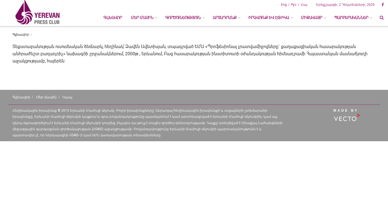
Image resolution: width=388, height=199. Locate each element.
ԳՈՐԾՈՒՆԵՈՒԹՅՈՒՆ (183, 17)
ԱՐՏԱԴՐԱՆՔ (225, 17)
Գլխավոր (112, 17)
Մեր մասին (46, 97)
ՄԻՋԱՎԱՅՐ (311, 17)
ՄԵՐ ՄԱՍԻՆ (142, 17)
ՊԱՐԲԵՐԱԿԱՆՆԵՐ (351, 17)
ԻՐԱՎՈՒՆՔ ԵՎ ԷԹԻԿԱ (268, 17)
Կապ (67, 97)
